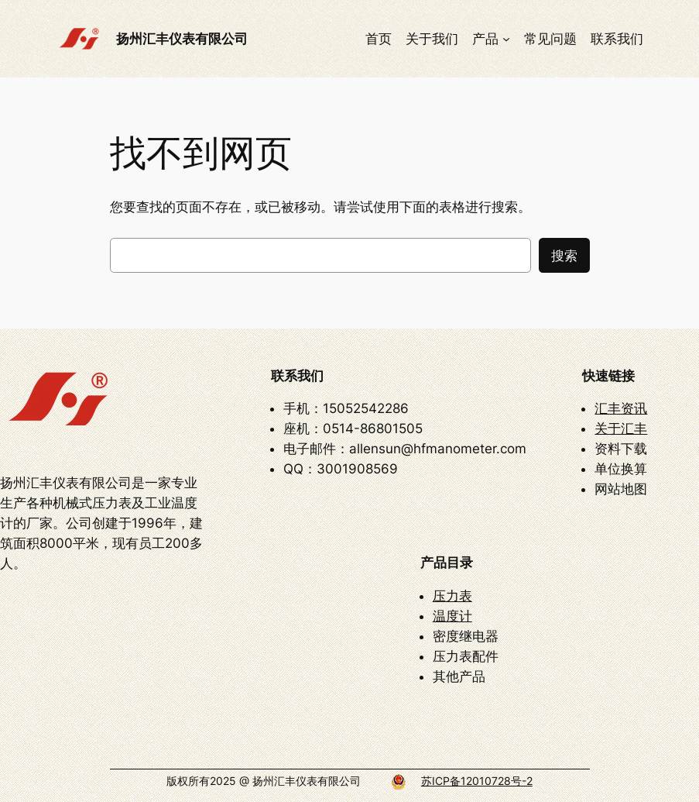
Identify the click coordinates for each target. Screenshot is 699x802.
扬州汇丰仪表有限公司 (182, 38)
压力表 (452, 596)
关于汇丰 (620, 428)
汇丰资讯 (620, 408)
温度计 (452, 616)
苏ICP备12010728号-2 (477, 780)
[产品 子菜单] (506, 39)
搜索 (564, 255)
